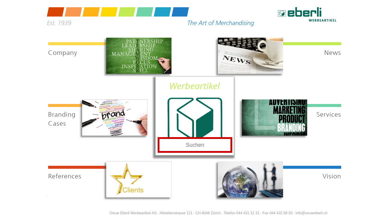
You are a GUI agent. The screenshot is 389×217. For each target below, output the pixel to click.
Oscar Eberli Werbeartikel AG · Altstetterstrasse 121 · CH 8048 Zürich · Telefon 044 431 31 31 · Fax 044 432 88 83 (201, 213)
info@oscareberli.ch (311, 213)
